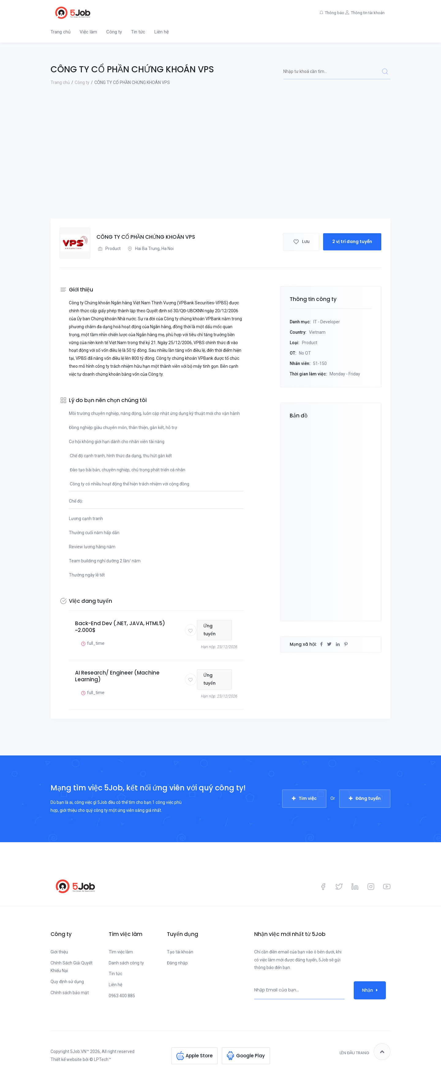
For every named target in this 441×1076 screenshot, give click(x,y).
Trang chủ (60, 32)
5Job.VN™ (79, 1051)
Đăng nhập (177, 962)
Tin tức (138, 32)
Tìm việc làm (121, 951)
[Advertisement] (220, 172)
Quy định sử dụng (67, 981)
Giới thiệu (59, 951)
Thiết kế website (66, 1059)
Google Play (250, 1051)
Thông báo (323, 12)
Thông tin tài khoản (364, 12)
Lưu (301, 243)
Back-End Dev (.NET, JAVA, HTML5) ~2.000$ (120, 626)
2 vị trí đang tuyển (352, 243)
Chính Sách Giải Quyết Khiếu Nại (71, 966)
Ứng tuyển (215, 630)
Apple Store (199, 1051)
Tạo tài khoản (180, 951)
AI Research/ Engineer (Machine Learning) (117, 676)
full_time (92, 643)
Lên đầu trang (365, 1051)
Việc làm (88, 32)
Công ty (114, 32)
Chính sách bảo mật (70, 992)
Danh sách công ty (126, 962)
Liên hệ (161, 32)
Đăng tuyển (368, 798)
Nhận (370, 990)
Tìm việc (308, 798)
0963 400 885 (122, 995)
